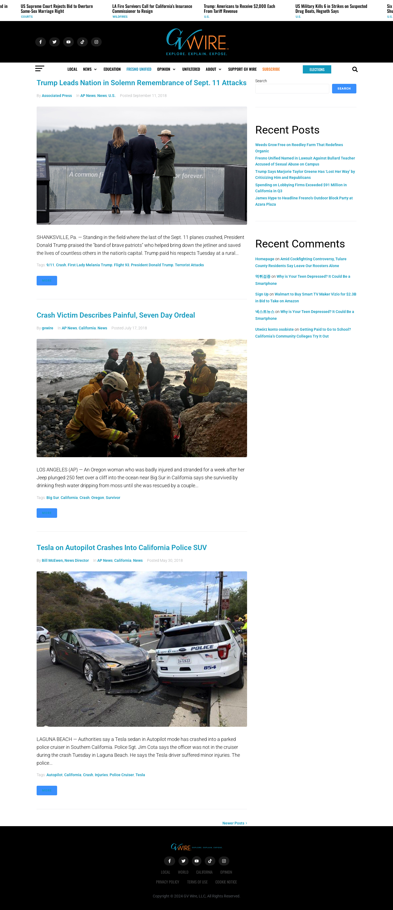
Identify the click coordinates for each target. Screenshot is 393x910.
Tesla (140, 775)
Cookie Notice (226, 882)
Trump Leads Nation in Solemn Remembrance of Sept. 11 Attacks (142, 83)
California (87, 328)
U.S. (207, 17)
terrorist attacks (189, 265)
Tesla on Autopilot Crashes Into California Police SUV (122, 547)
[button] (90, 69)
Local (165, 872)
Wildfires (120, 17)
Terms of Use (197, 882)
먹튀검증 (263, 276)
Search (261, 81)
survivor (113, 497)
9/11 (50, 265)
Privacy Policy (167, 882)
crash (61, 265)
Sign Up (262, 294)
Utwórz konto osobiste (274, 329)
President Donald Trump (152, 265)
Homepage (264, 259)
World (183, 872)
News (102, 95)
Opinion (227, 872)
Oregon (97, 497)
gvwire (47, 328)
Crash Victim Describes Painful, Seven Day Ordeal (116, 315)
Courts (27, 17)
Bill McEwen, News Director (65, 560)
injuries (101, 775)
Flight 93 (121, 265)
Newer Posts (234, 823)
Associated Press (57, 95)
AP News (88, 95)
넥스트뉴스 (264, 311)
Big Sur (52, 497)
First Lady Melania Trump (90, 265)
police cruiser (122, 775)
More (47, 280)
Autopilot (54, 775)
